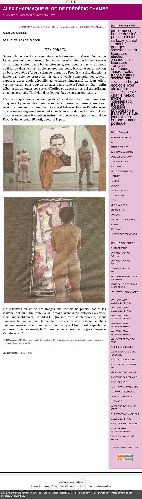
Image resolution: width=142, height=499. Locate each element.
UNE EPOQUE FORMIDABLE (124, 234)
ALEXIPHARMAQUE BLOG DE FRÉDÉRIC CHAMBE (55, 8)
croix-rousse (121, 31)
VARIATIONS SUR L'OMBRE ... (125, 372)
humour (131, 120)
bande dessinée (125, 34)
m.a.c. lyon (27, 343)
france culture (123, 75)
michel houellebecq (121, 99)
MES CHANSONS (119, 205)
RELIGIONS (116, 229)
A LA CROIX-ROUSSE (121, 137)
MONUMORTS (117, 210)
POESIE (114, 224)
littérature (119, 53)
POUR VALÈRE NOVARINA (123, 360)
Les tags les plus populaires (98, 486)
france (116, 113)
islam (132, 50)
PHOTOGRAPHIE (119, 248)
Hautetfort (79, 482)
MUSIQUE (115, 215)
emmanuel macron (120, 70)
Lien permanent (31, 340)
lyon (130, 85)
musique (130, 113)
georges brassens (118, 48)
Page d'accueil (67, 27)
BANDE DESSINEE (119, 147)
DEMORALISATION (119, 161)
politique (118, 123)
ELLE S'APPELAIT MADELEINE (125, 414)
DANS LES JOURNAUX (121, 157)
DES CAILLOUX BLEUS (121, 396)
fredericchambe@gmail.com (125, 447)
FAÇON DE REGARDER (122, 171)
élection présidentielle (122, 58)
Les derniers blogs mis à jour (44, 486)
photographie (122, 110)
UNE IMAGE (116, 401)
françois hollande (118, 105)
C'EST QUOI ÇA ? (119, 382)
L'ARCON (115, 186)
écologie (118, 85)
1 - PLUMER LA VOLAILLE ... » (91, 27)
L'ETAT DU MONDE (119, 190)
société (117, 78)
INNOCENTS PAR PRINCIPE (124, 377)
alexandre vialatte (119, 90)
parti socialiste (121, 80)
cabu (129, 71)
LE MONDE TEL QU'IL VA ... (123, 392)
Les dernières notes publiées (71, 486)
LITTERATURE (117, 195)
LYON (113, 200)
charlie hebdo (122, 95)
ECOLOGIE (116, 166)
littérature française (119, 64)
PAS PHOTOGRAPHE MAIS (123, 220)
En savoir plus (17, 496)
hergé (133, 81)
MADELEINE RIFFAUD (121, 419)
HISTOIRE (115, 176)
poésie (130, 92)
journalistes (121, 117)
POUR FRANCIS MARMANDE (124, 387)
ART (113, 142)
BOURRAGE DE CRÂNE (122, 152)
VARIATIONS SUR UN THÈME (124, 424)
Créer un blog (65, 482)
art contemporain (85, 340)
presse (117, 37)
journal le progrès (69, 340)
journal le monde (124, 42)
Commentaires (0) (47, 340)
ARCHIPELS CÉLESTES (122, 347)
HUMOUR (115, 181)
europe (117, 120)
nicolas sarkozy (123, 39)
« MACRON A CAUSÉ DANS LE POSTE (38, 27)
